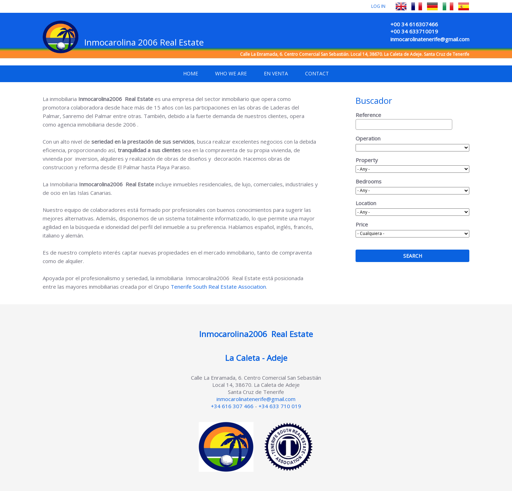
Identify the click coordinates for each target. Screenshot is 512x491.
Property (367, 160)
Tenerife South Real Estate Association (218, 286)
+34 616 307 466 (232, 406)
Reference (368, 114)
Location (366, 203)
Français (416, 6)
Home (190, 73)
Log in (378, 6)
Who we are (231, 73)
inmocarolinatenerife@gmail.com (429, 39)
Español (463, 6)
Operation (368, 138)
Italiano (448, 6)
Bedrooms (369, 181)
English (401, 6)
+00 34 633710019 (414, 31)
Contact (317, 73)
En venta (276, 73)
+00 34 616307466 (414, 24)
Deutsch (432, 6)
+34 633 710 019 (279, 406)
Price (362, 224)
